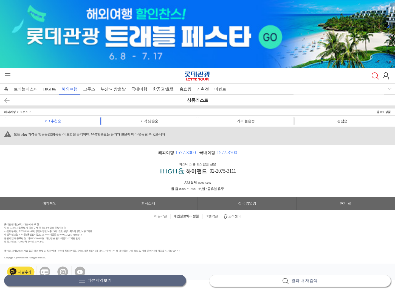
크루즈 (89, 89)
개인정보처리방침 (186, 216)
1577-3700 (227, 152)
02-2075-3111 (223, 171)
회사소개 (148, 203)
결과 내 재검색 (300, 281)
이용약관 (160, 216)
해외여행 (70, 89)
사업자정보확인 (73, 234)
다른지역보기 (95, 281)
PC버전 (345, 203)
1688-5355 (204, 183)
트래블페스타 (26, 89)
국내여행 (139, 89)
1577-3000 (185, 152)
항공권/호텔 (163, 89)
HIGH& (49, 89)
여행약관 (211, 216)
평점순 (342, 121)
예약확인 (49, 203)
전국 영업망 (247, 203)
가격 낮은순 (149, 121)
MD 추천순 (52, 121)
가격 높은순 (246, 121)
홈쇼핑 (185, 89)
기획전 (203, 89)
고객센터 (234, 216)
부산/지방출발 (113, 89)
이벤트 (220, 89)
